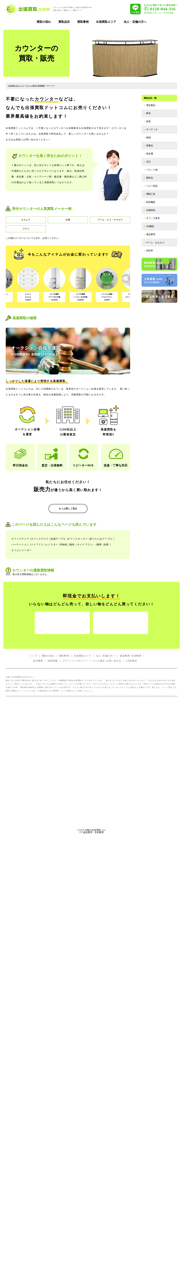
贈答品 (149, 178)
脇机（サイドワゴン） (82, 732)
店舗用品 (150, 210)
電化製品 (150, 105)
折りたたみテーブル (101, 727)
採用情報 (53, 926)
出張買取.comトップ (16, 86)
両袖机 (64, 732)
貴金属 (149, 153)
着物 (148, 137)
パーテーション (20, 732)
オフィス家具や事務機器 (35, 86)
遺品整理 (150, 234)
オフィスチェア (20, 727)
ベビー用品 (152, 186)
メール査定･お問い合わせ (106, 926)
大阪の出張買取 (93, 1095)
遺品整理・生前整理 (93, 1097)
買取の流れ (44, 21)
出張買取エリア (106, 21)
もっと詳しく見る (68, 565)
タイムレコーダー (21, 738)
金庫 (106, 732)
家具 (148, 113)
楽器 (148, 121)
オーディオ (152, 129)
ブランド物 (152, 170)
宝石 (148, 162)
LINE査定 (131, 926)
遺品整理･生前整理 (130, 921)
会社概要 (38, 926)
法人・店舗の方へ (135, 21)
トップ (33, 921)
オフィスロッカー (78, 727)
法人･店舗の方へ (105, 921)
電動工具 (150, 194)
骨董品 (149, 145)
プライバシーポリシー (75, 926)
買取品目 (64, 21)
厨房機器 (150, 202)
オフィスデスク (40, 727)
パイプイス (37, 732)
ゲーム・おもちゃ (155, 242)
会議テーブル (58, 727)
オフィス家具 (153, 218)
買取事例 (83, 21)
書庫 (99, 732)
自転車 (149, 250)
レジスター (52, 732)
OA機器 (150, 226)
